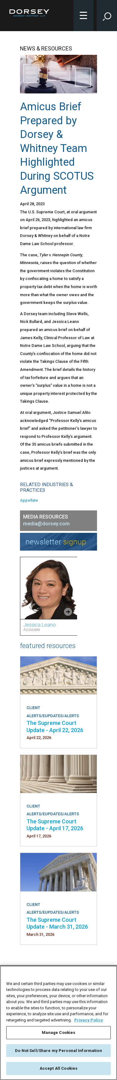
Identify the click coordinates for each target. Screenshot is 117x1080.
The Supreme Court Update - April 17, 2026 (55, 824)
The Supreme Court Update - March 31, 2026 (57, 923)
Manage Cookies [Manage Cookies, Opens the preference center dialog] (59, 1032)
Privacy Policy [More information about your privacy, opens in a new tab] (88, 1020)
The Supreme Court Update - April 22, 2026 (55, 726)
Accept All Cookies (58, 1068)
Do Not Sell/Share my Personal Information (58, 1050)
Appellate (29, 500)
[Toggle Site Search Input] (107, 15)
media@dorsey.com (46, 524)
